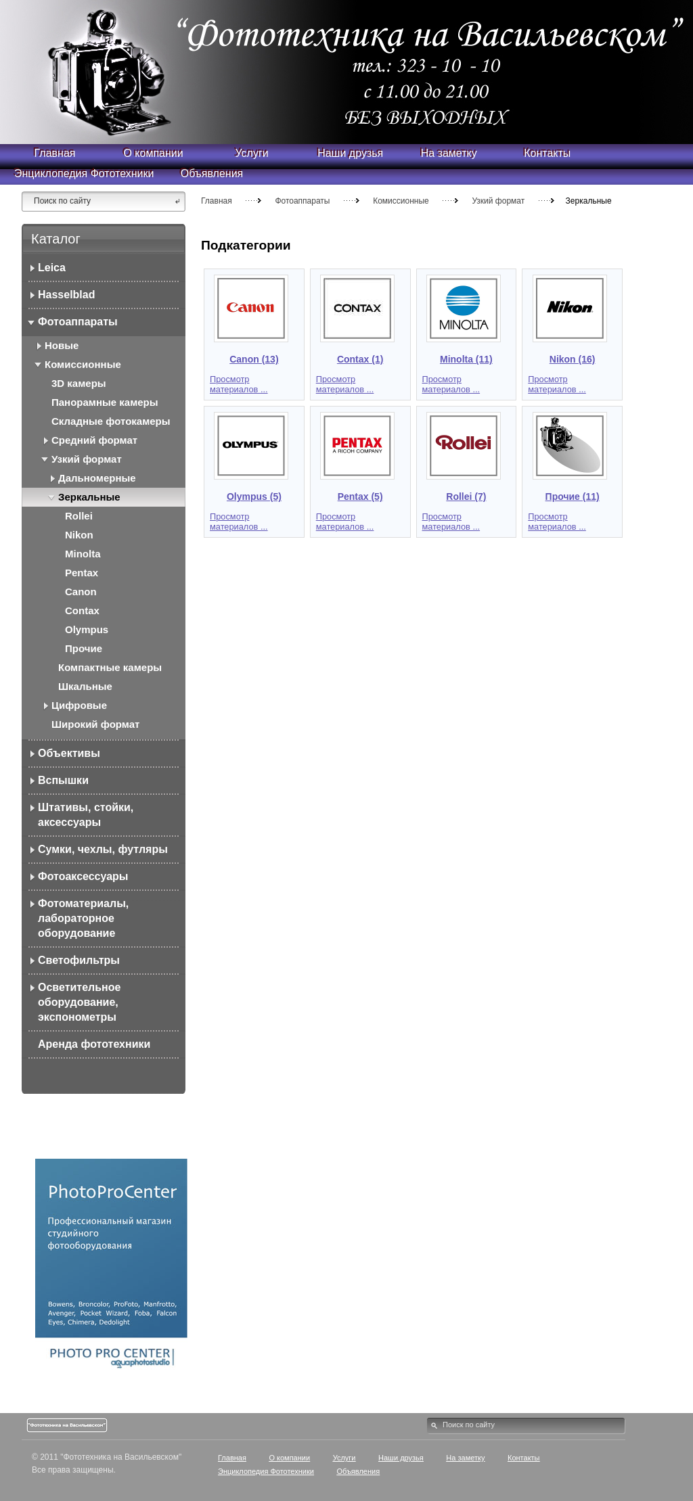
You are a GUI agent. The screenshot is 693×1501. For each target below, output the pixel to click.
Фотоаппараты (302, 201)
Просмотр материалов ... (239, 384)
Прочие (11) (572, 496)
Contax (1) (360, 359)
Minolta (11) (466, 359)
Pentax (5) (360, 496)
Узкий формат (498, 201)
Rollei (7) (466, 496)
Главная (216, 201)
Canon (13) (253, 359)
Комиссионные (401, 201)
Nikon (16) (573, 359)
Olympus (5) (254, 496)
